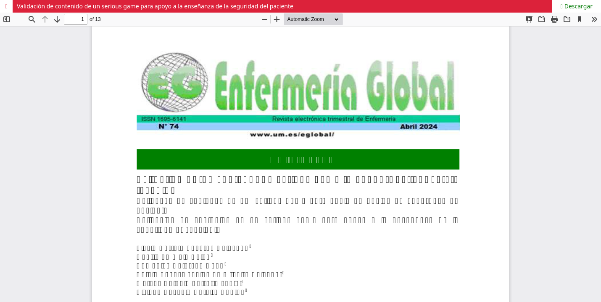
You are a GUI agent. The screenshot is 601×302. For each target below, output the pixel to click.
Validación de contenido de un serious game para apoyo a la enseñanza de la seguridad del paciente (155, 6)
